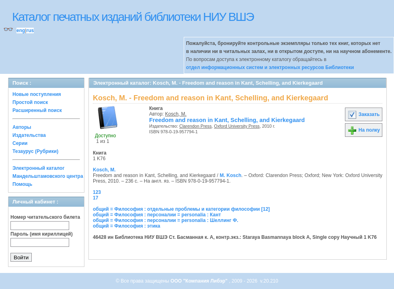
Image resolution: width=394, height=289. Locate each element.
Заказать (363, 114)
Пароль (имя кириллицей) (41, 234)
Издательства (29, 135)
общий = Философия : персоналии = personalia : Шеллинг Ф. (165, 220)
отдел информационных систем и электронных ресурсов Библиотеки (270, 67)
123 (97, 192)
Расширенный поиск (37, 110)
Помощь (22, 184)
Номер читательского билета (45, 217)
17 (95, 198)
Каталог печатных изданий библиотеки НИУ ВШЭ (133, 16)
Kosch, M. (176, 114)
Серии (19, 143)
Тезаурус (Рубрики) (35, 151)
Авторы (21, 127)
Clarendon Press (195, 126)
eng (20, 30)
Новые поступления (36, 94)
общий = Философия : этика (126, 226)
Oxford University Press (236, 126)
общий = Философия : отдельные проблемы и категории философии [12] (181, 209)
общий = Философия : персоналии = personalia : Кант (157, 215)
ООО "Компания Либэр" (199, 281)
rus (30, 30)
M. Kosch (231, 175)
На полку (363, 130)
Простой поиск (30, 102)
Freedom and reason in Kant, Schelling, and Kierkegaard (227, 120)
